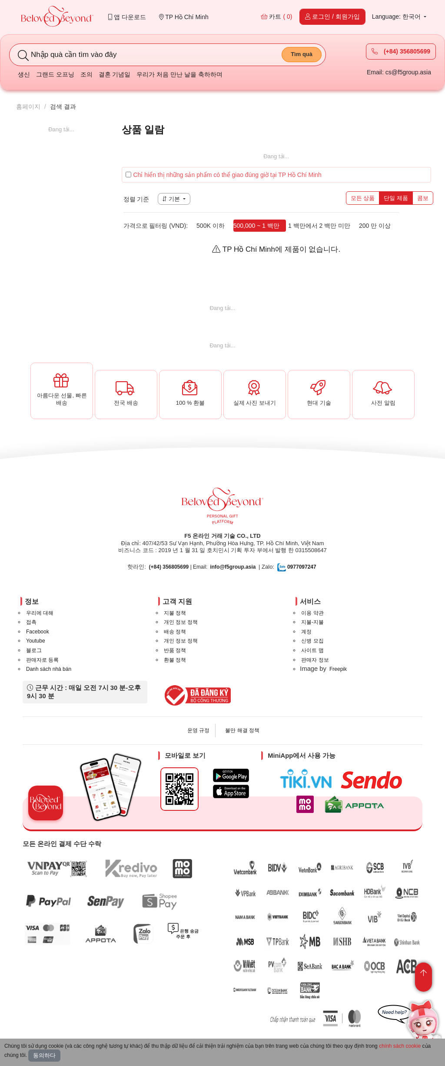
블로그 (34, 650)
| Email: (178, 567)
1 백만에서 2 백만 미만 (319, 225)
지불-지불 (312, 622)
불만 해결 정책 (242, 730)
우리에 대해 (39, 613)
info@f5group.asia (233, 567)
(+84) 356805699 (401, 51)
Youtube (35, 641)
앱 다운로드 (127, 16)
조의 (86, 74)
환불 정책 (175, 660)
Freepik (338, 669)
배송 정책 (175, 632)
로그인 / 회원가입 (332, 16)
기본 (172, 199)
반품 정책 (175, 650)
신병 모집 (312, 641)
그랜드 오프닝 (55, 74)
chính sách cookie (400, 1046)
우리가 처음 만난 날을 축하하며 (179, 74)
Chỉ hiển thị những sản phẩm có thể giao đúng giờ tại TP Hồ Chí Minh (224, 174)
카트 (276, 16)
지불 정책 (175, 613)
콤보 (422, 198)
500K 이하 (210, 225)
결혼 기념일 (115, 74)
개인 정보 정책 (181, 622)
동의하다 (44, 1055)
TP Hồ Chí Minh (184, 16)
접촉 (31, 622)
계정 (306, 632)
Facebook (37, 632)
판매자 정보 (315, 660)
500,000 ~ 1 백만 (256, 225)
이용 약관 (312, 613)
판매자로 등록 (42, 660)
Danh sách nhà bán (48, 669)
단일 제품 (396, 198)
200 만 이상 (375, 225)
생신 (24, 74)
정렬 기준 (136, 199)
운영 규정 (198, 730)
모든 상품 (363, 198)
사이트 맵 (312, 650)
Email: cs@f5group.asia (399, 72)
